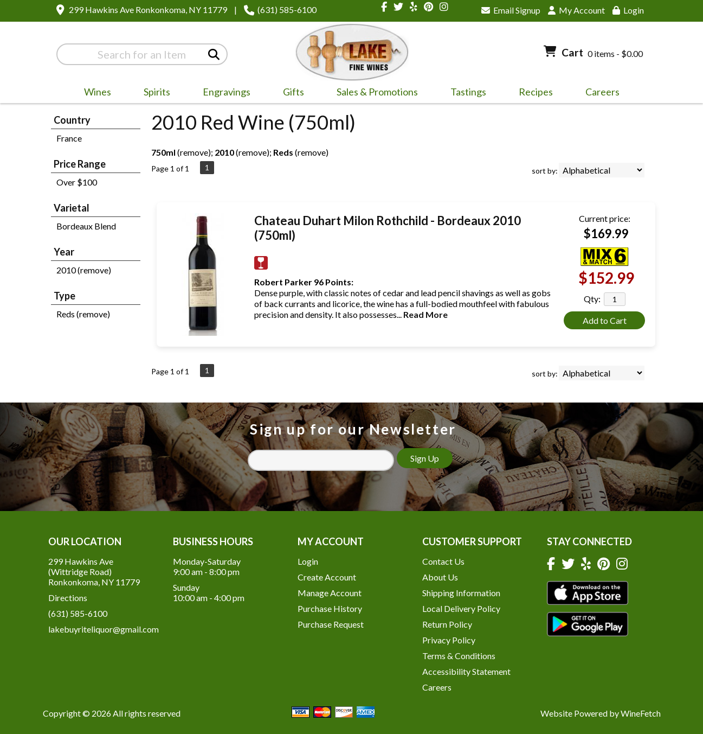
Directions (67, 597)
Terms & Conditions (458, 655)
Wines (94, 93)
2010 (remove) (83, 270)
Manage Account (330, 593)
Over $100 (76, 182)
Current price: (604, 218)
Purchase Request (331, 624)
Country (72, 120)
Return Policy (447, 624)
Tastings (468, 92)
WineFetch (641, 713)
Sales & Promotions (373, 93)
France (69, 138)
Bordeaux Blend (86, 226)
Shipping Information (461, 593)
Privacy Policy (448, 640)
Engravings (223, 93)
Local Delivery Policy (461, 608)
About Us (440, 577)
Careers (599, 93)
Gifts (290, 93)
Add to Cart (605, 320)
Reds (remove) (83, 314)
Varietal (71, 208)
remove (194, 152)
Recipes (536, 92)
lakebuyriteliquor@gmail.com (103, 629)
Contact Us (443, 561)
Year (64, 252)
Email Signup (510, 10)
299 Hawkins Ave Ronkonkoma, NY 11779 (148, 9)
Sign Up (424, 458)
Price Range (80, 164)
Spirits (153, 93)
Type (64, 296)
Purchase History (330, 608)
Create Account (327, 577)
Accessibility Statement (466, 671)
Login (628, 10)
